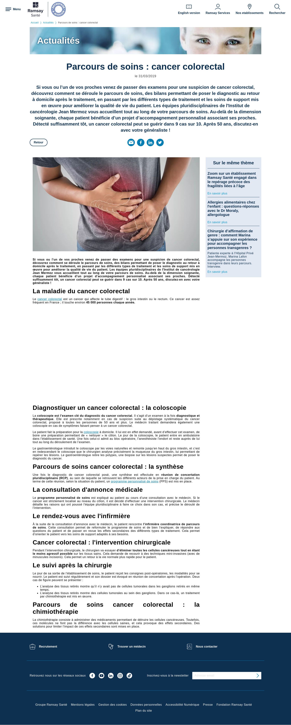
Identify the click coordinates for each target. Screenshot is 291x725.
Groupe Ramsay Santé (51, 704)
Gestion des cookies (112, 704)
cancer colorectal (49, 299)
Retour (38, 142)
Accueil (35, 23)
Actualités (48, 23)
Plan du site (143, 710)
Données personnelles (146, 704)
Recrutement (48, 646)
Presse (208, 704)
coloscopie (91, 432)
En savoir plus (217, 193)
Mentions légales (83, 704)
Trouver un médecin (131, 646)
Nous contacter (206, 646)
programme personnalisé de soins (134, 481)
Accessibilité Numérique (182, 704)
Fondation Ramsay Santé (234, 704)
